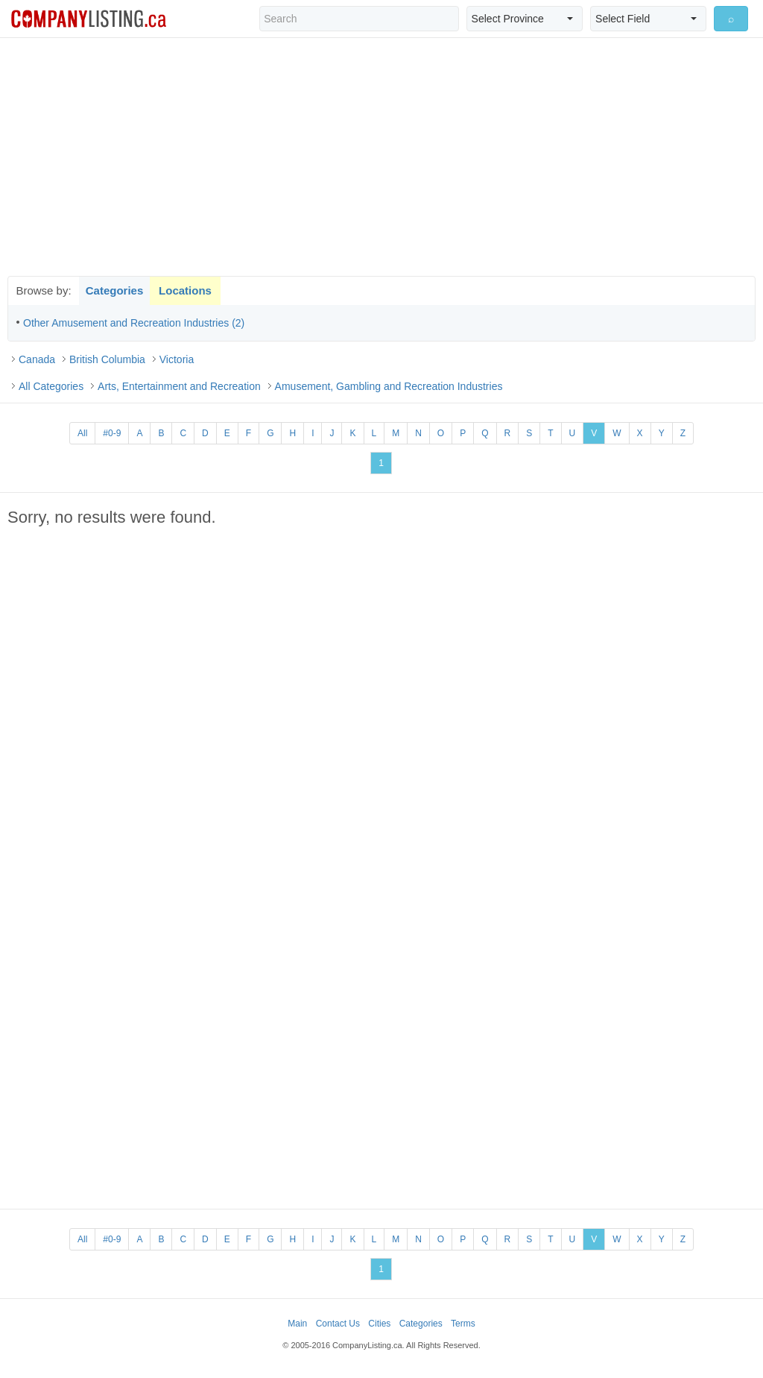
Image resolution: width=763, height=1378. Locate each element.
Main (297, 1323)
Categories (115, 290)
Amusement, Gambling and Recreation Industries (389, 386)
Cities (379, 1323)
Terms (463, 1323)
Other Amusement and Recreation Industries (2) (133, 323)
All (82, 433)
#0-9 (112, 433)
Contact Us (338, 1323)
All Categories (51, 386)
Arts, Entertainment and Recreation (179, 386)
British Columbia (107, 359)
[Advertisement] (381, 156)
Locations (185, 290)
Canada (37, 359)
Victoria (176, 359)
